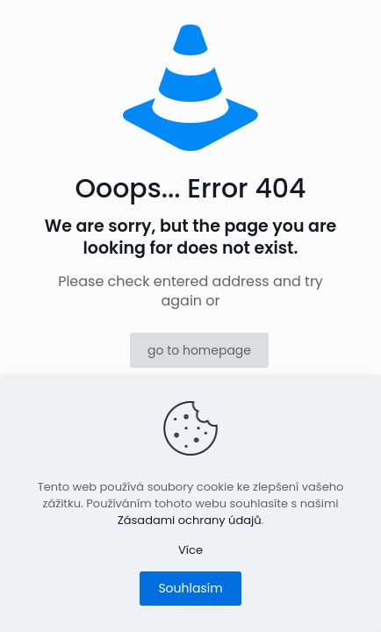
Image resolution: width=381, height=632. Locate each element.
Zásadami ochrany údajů (190, 520)
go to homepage (199, 350)
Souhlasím (190, 588)
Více (190, 550)
